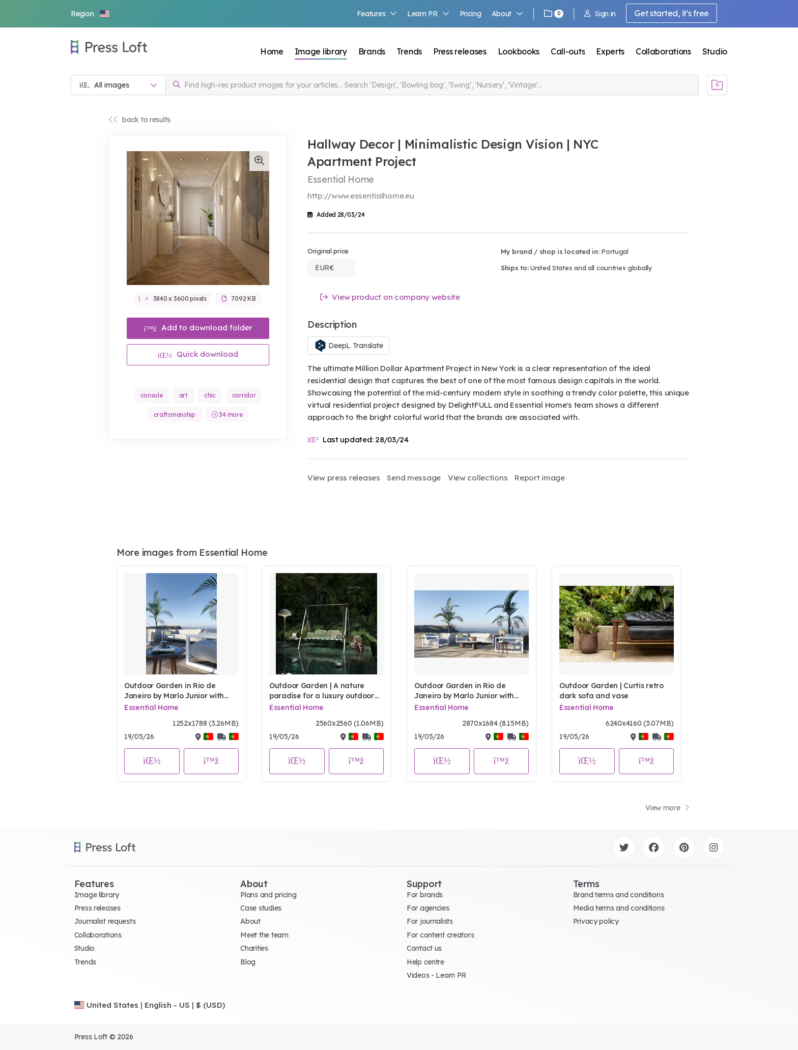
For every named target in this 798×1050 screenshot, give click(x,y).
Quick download (198, 354)
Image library (321, 51)
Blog (247, 962)
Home (271, 51)
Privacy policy (596, 921)
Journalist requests (105, 921)
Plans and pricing (268, 894)
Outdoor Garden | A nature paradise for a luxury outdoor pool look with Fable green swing (321, 691)
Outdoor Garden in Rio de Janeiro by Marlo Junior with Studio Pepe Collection (174, 691)
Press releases (460, 51)
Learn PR (428, 13)
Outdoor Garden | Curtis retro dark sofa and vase (611, 690)
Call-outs (568, 51)
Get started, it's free (671, 13)
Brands (371, 51)
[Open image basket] (717, 85)
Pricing (470, 13)
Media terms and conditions (619, 908)
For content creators (440, 935)
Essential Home (151, 707)
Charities (254, 948)
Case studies (260, 908)
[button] (90, 13)
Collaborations (663, 51)
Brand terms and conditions (618, 894)
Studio (714, 51)
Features (377, 13)
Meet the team (264, 935)
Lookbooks (518, 51)
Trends (409, 51)
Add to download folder (198, 327)
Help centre (425, 962)
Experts (610, 51)
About (507, 13)
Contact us (424, 948)
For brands (425, 894)
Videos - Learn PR (436, 975)
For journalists (430, 921)
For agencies (428, 908)
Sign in (600, 13)
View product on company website (390, 297)
